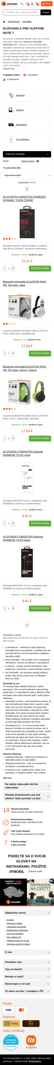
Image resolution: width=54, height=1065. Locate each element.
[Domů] (3, 21)
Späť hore (7, 778)
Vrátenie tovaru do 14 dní (18, 941)
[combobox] (26, 175)
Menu (46, 3)
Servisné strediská (15, 934)
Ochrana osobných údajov (18, 944)
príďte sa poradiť (18, 844)
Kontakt (10, 920)
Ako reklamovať (14, 937)
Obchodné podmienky (16, 927)
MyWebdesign (35, 1061)
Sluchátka (27, 21)
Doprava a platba (14, 923)
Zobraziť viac (9, 68)
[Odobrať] (30, 161)
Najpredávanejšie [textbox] (12, 175)
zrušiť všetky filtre (12, 168)
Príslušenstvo (14, 21)
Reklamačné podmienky (17, 930)
